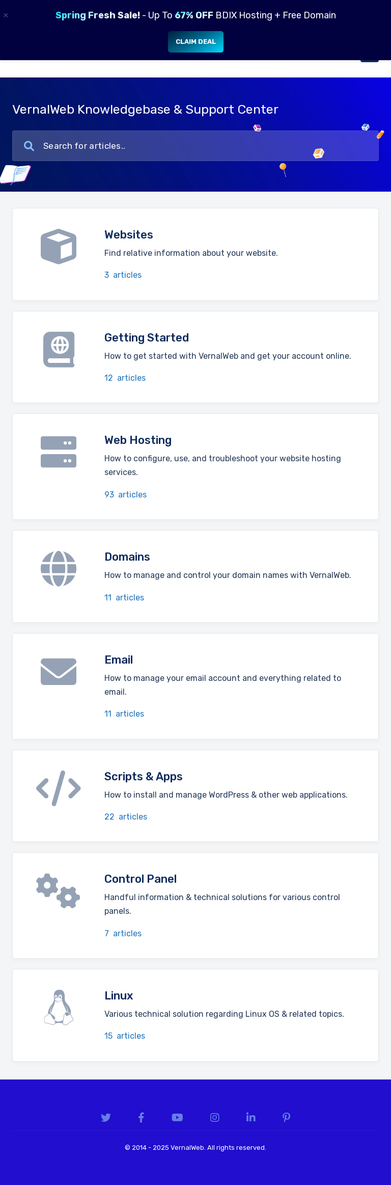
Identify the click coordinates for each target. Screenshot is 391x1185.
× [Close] (6, 15)
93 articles (125, 494)
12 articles (125, 378)
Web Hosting (138, 440)
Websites (128, 235)
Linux (118, 996)
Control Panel (140, 879)
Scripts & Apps (143, 776)
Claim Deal (196, 41)
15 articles (124, 1036)
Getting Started (146, 338)
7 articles (123, 933)
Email (118, 660)
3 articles (123, 275)
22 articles (125, 817)
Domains (127, 557)
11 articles (124, 597)
